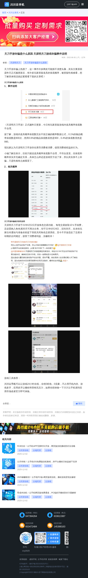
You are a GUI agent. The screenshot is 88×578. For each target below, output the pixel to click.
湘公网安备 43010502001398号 (32, 567)
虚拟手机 (33, 559)
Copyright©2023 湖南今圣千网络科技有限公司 (38, 572)
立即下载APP (72, 4)
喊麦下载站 (63, 559)
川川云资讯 (13, 12)
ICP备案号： (33, 564)
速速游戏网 (52, 559)
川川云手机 (10, 384)
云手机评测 (42, 559)
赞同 (79, 403)
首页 (4, 12)
